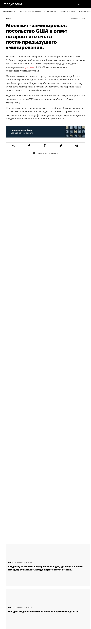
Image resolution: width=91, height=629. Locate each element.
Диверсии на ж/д (9, 11)
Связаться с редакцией (45, 152)
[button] (85, 4)
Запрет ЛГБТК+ (50, 11)
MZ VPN (5, 590)
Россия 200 (7, 597)
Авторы (5, 561)
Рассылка (6, 582)
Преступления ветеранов (30, 11)
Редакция (6, 547)
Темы (4, 568)
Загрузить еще (48, 458)
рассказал (30, 67)
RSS (5, 575)
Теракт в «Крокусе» (67, 11)
